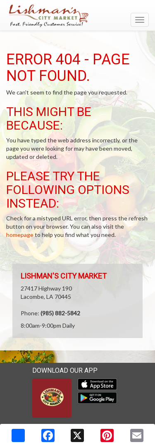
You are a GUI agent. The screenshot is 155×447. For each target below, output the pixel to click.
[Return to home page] (77, 16)
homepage (19, 234)
